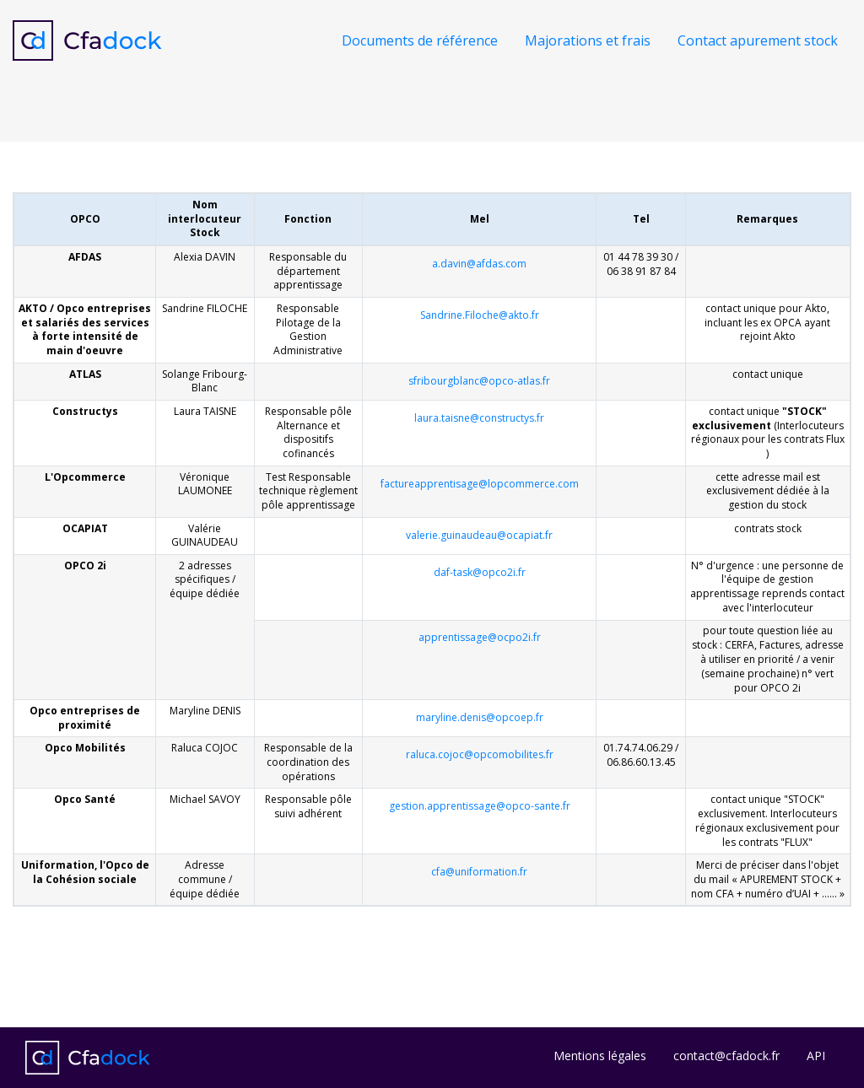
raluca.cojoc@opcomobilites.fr (480, 754)
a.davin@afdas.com (479, 263)
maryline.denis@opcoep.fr (479, 717)
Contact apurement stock (758, 40)
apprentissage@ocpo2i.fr (479, 637)
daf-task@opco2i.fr (480, 572)
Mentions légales (600, 1056)
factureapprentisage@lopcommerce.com (480, 484)
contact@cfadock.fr (726, 1056)
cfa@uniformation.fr (479, 871)
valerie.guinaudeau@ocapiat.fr (479, 535)
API (816, 1056)
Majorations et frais (588, 40)
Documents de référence (420, 40)
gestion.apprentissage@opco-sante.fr (479, 806)
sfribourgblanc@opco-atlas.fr (479, 381)
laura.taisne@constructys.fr (479, 418)
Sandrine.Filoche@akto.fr (479, 315)
